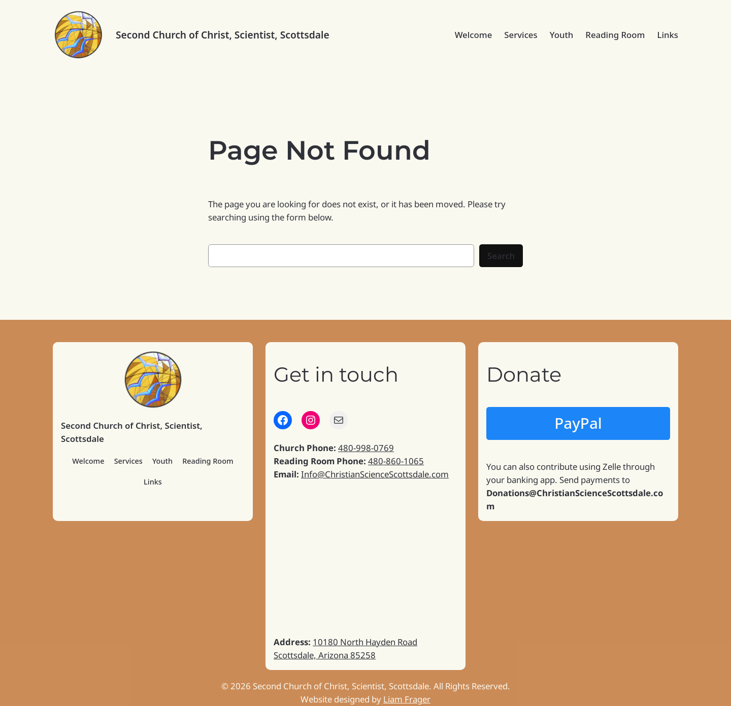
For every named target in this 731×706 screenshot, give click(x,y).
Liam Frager (406, 699)
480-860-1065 (396, 461)
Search (501, 256)
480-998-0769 (366, 448)
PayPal (578, 423)
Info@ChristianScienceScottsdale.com (375, 474)
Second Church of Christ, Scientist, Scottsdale (222, 35)
